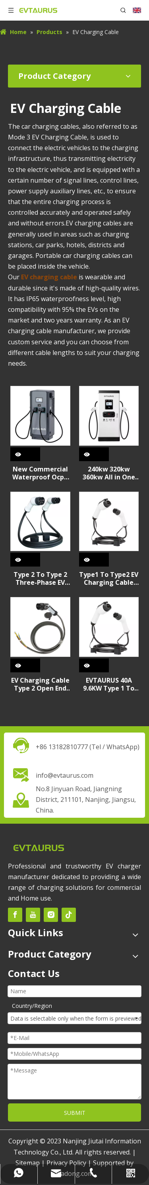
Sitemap (27, 1162)
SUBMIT (74, 1112)
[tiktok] (69, 915)
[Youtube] (33, 915)
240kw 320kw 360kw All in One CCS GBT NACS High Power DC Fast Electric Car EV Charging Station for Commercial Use (109, 473)
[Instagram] (51, 915)
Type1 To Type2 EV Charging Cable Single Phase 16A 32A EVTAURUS (108, 578)
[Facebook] (15, 915)
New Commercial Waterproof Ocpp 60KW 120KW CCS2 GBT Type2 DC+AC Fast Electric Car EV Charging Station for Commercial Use (40, 473)
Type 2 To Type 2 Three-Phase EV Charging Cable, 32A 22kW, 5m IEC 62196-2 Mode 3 (40, 578)
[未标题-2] (38, 847)
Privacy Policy (66, 1162)
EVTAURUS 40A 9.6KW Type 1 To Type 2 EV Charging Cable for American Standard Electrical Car (108, 684)
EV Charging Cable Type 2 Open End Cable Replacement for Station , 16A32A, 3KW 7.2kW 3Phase (40, 684)
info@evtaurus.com (64, 775)
